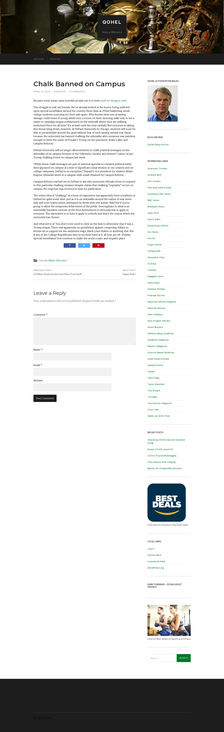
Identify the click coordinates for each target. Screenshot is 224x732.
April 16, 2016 (41, 91)
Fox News (152, 232)
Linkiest (151, 270)
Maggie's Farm (155, 276)
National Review (156, 308)
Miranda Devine (156, 295)
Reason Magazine (157, 346)
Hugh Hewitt (154, 244)
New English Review (158, 320)
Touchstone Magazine (159, 403)
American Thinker (157, 168)
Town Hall (153, 409)
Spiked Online (155, 365)
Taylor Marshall (155, 384)
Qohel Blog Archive (158, 144)
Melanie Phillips (156, 289)
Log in (150, 548)
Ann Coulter (154, 181)
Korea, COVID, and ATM (160, 449)
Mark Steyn (153, 282)
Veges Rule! (129, 272)
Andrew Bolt (154, 174)
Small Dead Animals (158, 358)
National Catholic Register (161, 301)
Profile (55, 59)
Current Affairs (47, 260)
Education (62, 260)
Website (38, 380)
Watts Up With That (158, 415)
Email (37, 365)
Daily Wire (153, 212)
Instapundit (153, 251)
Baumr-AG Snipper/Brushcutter (164, 468)
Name (38, 349)
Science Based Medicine (160, 352)
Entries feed (154, 555)
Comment (40, 314)
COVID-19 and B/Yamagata (162, 455)
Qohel (112, 22)
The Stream (153, 390)
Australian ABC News (159, 193)
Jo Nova (151, 263)
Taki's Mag (153, 377)
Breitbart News (155, 206)
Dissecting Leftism (157, 225)
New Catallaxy (155, 314)
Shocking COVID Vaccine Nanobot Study (166, 441)
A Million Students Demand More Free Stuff (57, 272)
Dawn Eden (153, 219)
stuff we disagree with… (114, 100)
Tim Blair (152, 396)
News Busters (155, 327)
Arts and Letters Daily (159, 187)
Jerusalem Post (155, 257)
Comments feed (156, 561)
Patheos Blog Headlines (160, 333)
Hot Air (151, 238)
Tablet (151, 371)
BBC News (153, 200)
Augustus (60, 91)
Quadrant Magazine (158, 339)
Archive (38, 59)
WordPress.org (155, 567)
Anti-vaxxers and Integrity (161, 462)
